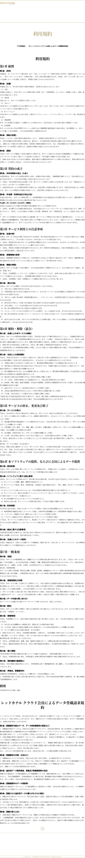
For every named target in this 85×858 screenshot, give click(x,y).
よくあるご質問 (42, 836)
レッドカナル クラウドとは (50, 10)
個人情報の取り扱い (42, 849)
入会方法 (50, 13)
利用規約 (21, 46)
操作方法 (50, 16)
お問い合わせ (50, 20)
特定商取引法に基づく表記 (42, 852)
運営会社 (42, 846)
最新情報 (50, 6)
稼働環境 (42, 839)
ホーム (50, 3)
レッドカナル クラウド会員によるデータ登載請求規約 (48, 46)
